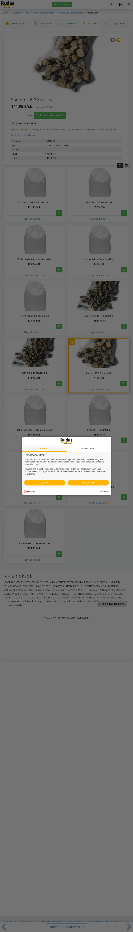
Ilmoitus (44, 448)
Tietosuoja (104, 491)
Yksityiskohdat (89, 448)
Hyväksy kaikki (88, 482)
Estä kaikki (44, 482)
